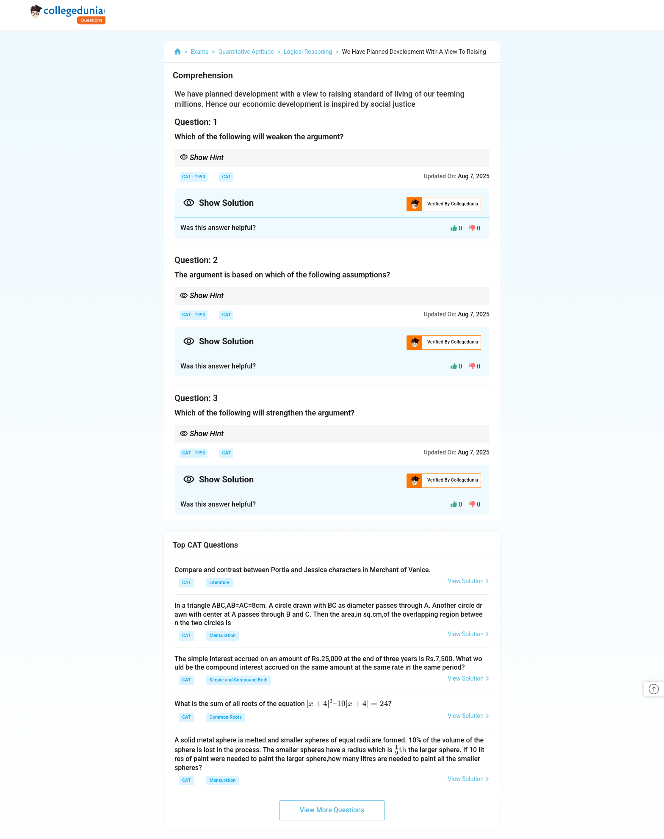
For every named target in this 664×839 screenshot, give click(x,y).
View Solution (469, 581)
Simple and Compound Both (239, 680)
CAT (226, 177)
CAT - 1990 (193, 177)
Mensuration (223, 635)
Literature (220, 582)
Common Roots (226, 717)
